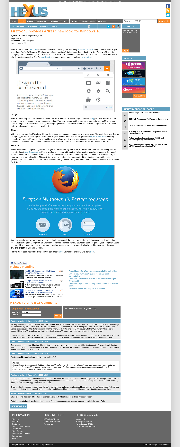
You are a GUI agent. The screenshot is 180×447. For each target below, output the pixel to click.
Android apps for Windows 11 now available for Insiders (93, 271)
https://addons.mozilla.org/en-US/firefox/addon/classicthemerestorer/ (62, 397)
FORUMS (101, 21)
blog (92, 118)
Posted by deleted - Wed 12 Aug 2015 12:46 (29, 342)
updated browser (86, 49)
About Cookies (17, 431)
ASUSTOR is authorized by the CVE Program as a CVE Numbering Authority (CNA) (148, 145)
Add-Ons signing (32, 152)
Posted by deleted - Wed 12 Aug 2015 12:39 (29, 321)
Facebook (47, 422)
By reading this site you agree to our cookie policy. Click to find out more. (89, 1)
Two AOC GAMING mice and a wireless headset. (148, 125)
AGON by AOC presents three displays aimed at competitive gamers (148, 132)
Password (15, 315)
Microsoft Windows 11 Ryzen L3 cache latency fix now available (39, 291)
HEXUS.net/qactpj (27, 41)
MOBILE (64, 21)
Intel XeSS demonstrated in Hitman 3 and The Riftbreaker (40, 272)
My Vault (19, 43)
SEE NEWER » (18, 406)
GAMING (30, 21)
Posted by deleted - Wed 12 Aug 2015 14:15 (29, 375)
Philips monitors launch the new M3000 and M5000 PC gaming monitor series (146, 139)
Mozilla (18, 39)
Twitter (56, 419)
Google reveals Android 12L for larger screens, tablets (38, 282)
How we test (16, 429)
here (60, 252)
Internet (44, 27)
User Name (16, 312)
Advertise (15, 422)
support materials (98, 136)
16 (113, 26)
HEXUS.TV (75, 21)
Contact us (16, 424)
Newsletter (56, 422)
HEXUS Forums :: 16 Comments (33, 302)
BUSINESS (41, 21)
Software (32, 27)
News (54, 27)
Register (87, 308)
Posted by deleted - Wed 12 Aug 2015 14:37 (29, 393)
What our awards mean (21, 434)
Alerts (50, 419)
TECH (22, 21)
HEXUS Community (87, 415)
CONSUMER (53, 21)
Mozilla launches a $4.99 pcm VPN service (87, 289)
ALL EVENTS (139, 96)
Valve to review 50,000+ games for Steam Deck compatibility (89, 275)
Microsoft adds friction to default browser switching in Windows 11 (92, 280)
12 (60, 271)
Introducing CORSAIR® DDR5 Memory (144, 113)
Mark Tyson (18, 36)
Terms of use (17, 436)
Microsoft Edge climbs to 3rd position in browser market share (93, 285)
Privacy (15, 438)
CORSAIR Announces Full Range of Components (148, 119)
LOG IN (125, 51)
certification (46, 57)
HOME (14, 21)
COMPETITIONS (88, 21)
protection (86, 57)
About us (15, 419)
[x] (120, 1)
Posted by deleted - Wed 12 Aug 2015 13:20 (29, 353)
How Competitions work (21, 426)
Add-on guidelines (27, 357)
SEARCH (164, 21)
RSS (45, 419)
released (33, 49)
